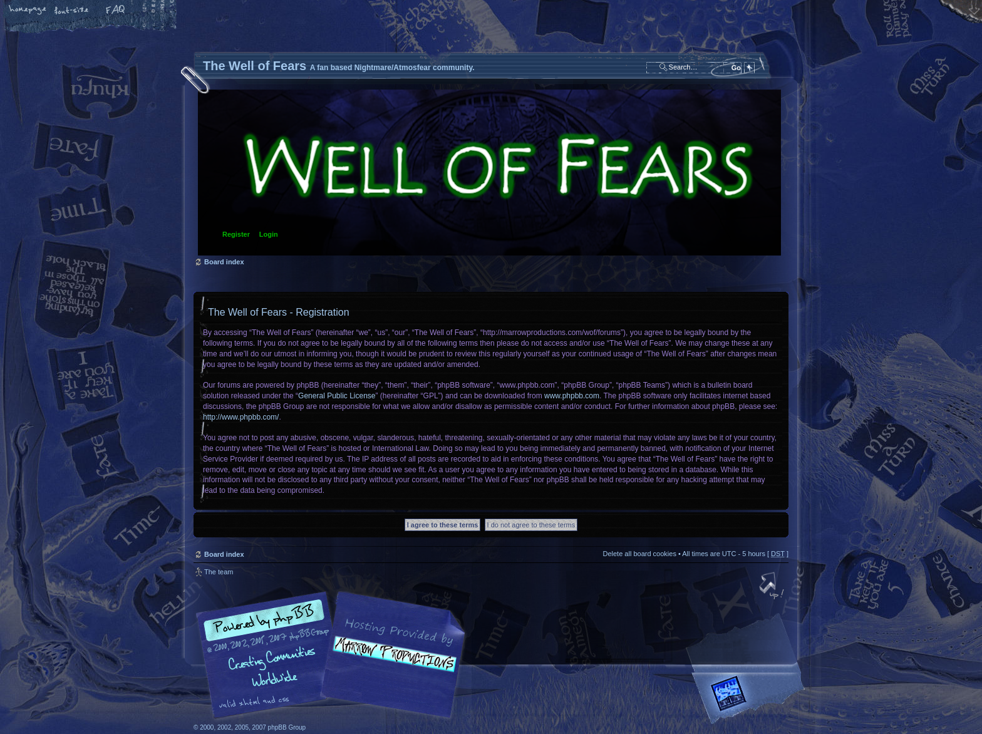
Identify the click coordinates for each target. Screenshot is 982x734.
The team (218, 572)
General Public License (336, 395)
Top (772, 586)
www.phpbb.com (571, 395)
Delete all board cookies (639, 553)
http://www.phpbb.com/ (241, 417)
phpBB (334, 655)
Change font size (72, 10)
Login (268, 234)
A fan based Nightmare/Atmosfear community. (391, 663)
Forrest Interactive (750, 699)
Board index (489, 173)
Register (236, 234)
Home (28, 10)
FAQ (116, 10)
